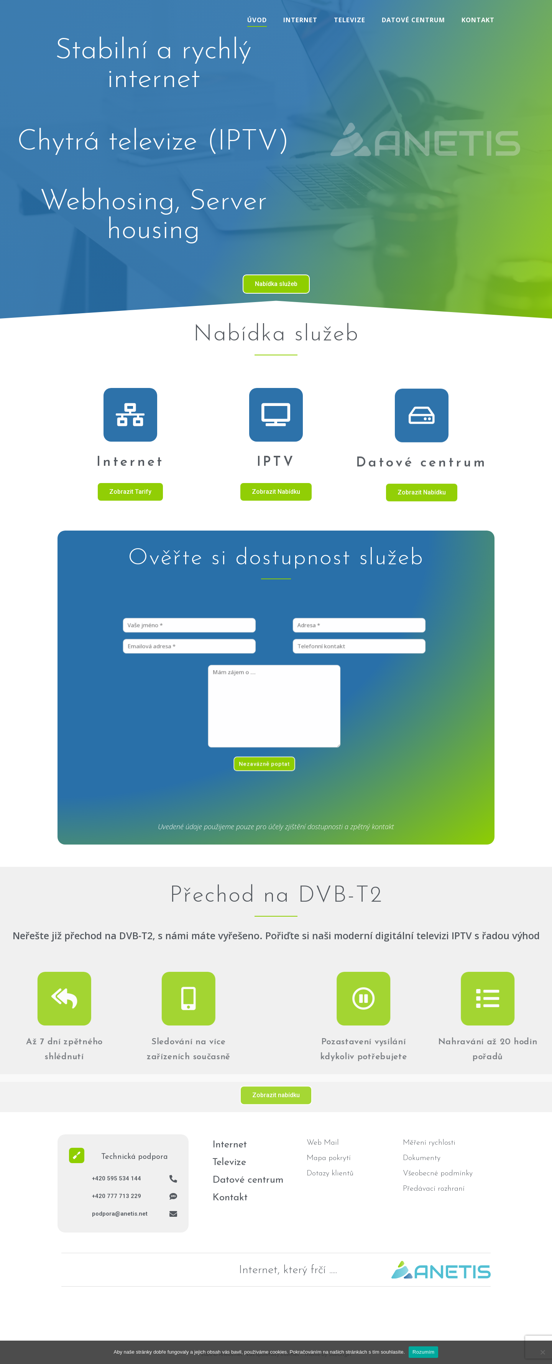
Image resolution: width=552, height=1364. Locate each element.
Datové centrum (413, 19)
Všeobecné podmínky (438, 1173)
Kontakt (478, 19)
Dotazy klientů (330, 1173)
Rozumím (423, 1352)
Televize (349, 19)
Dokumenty (421, 1158)
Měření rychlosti (429, 1143)
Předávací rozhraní (434, 1189)
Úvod (257, 19)
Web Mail (323, 1143)
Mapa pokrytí (329, 1158)
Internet (300, 19)
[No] (542, 1352)
